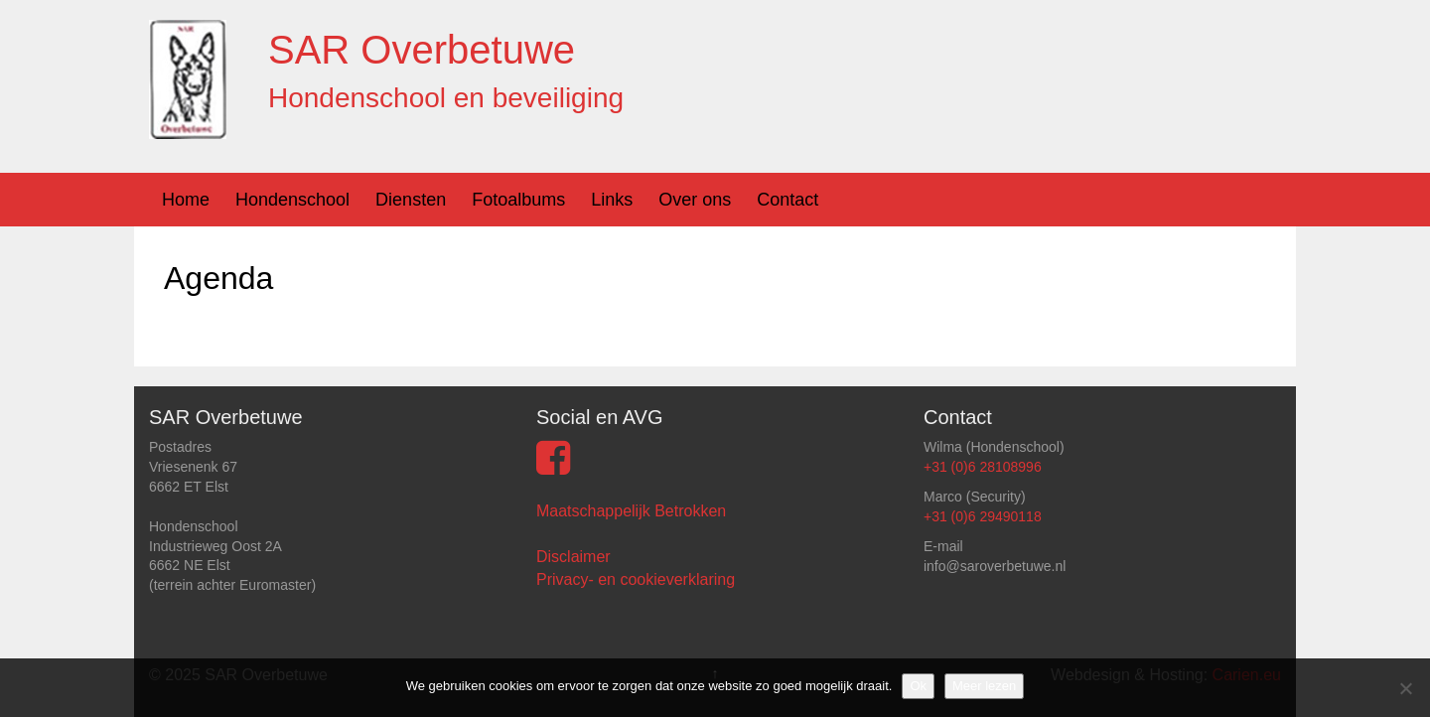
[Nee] (1405, 688)
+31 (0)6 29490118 (983, 516)
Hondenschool (292, 200)
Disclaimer (573, 556)
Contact (787, 200)
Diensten (410, 200)
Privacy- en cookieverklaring (635, 579)
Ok (918, 685)
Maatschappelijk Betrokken (631, 510)
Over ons (694, 200)
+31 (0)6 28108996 (983, 467)
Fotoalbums (518, 200)
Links (612, 200)
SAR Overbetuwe (421, 50)
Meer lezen (984, 685)
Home (186, 200)
